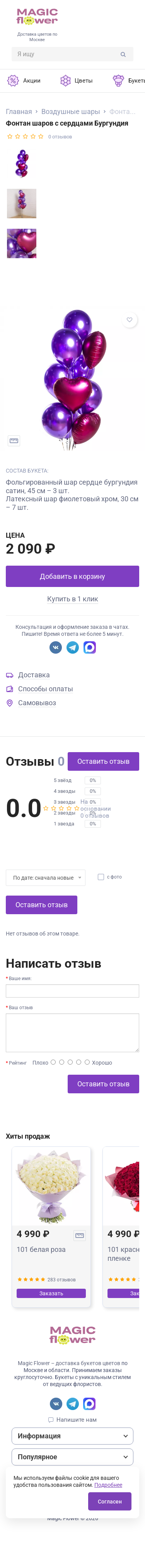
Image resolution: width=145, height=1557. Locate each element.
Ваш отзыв (21, 1007)
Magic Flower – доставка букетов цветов (69, 1363)
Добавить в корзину (72, 576)
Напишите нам (76, 1419)
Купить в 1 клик (72, 599)
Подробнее (108, 1485)
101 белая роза (41, 1249)
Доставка (34, 675)
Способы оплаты (45, 689)
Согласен (110, 1501)
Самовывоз (37, 703)
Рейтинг (18, 1063)
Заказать (51, 1293)
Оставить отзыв (103, 761)
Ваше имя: (20, 978)
